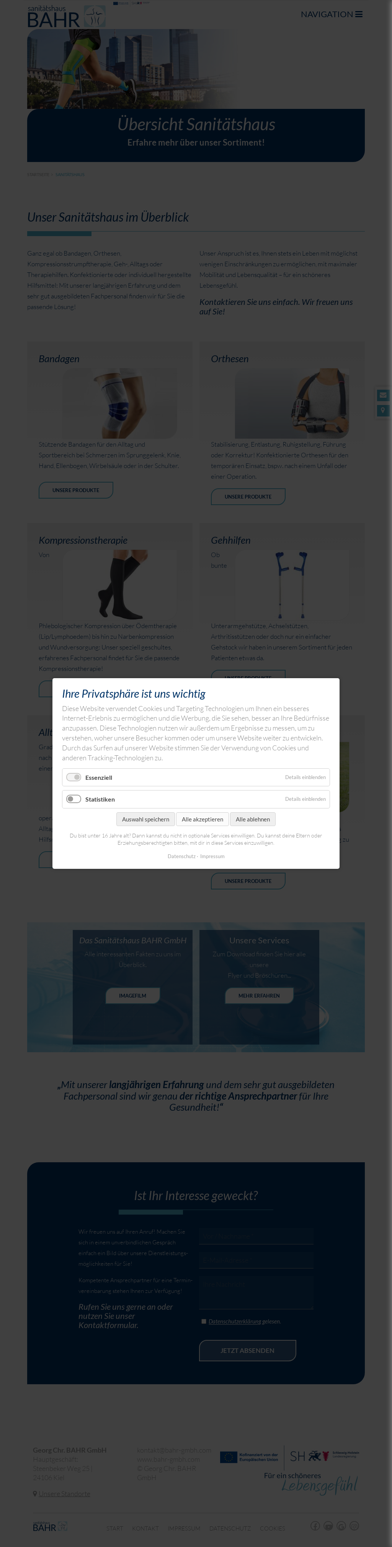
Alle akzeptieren (202, 819)
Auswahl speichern (145, 819)
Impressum (212, 856)
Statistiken (100, 799)
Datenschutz (182, 856)
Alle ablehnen (253, 819)
